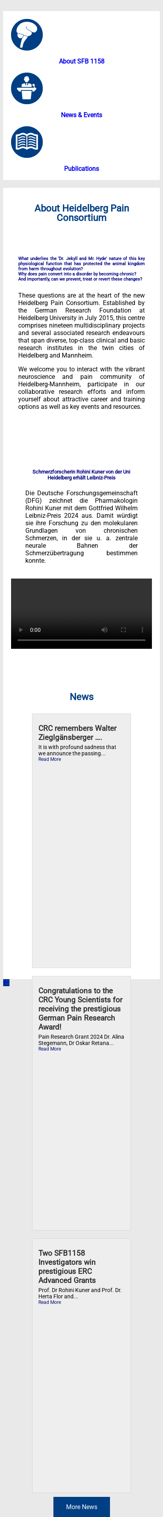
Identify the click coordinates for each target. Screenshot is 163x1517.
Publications (81, 168)
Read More (49, 759)
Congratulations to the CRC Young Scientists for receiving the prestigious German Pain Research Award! (80, 1009)
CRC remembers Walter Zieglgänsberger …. (77, 733)
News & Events (81, 115)
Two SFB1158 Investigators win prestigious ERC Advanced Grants (67, 1267)
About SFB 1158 (81, 61)
